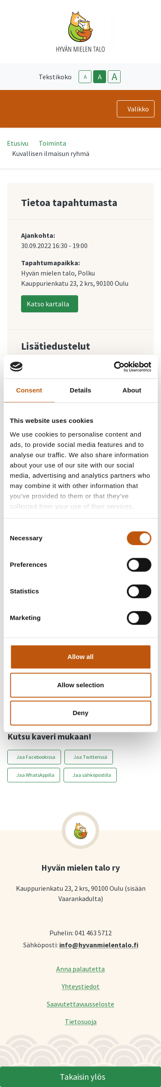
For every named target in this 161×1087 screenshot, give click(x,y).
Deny (80, 712)
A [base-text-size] (100, 76)
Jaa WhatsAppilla (35, 775)
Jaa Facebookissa (35, 757)
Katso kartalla (48, 303)
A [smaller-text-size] (85, 77)
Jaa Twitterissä (90, 757)
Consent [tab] (29, 390)
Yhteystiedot (81, 986)
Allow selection (80, 685)
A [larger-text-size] (114, 76)
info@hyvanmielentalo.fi (98, 944)
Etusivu (17, 143)
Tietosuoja (81, 1021)
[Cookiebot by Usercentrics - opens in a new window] (114, 366)
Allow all (80, 656)
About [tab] (131, 390)
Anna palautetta (80, 968)
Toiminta (52, 143)
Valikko (138, 109)
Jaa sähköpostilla (92, 775)
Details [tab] (80, 390)
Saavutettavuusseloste (80, 1004)
